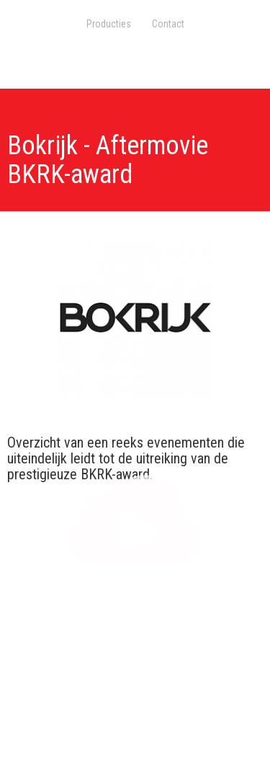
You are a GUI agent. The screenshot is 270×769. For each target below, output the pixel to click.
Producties (108, 24)
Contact (168, 24)
